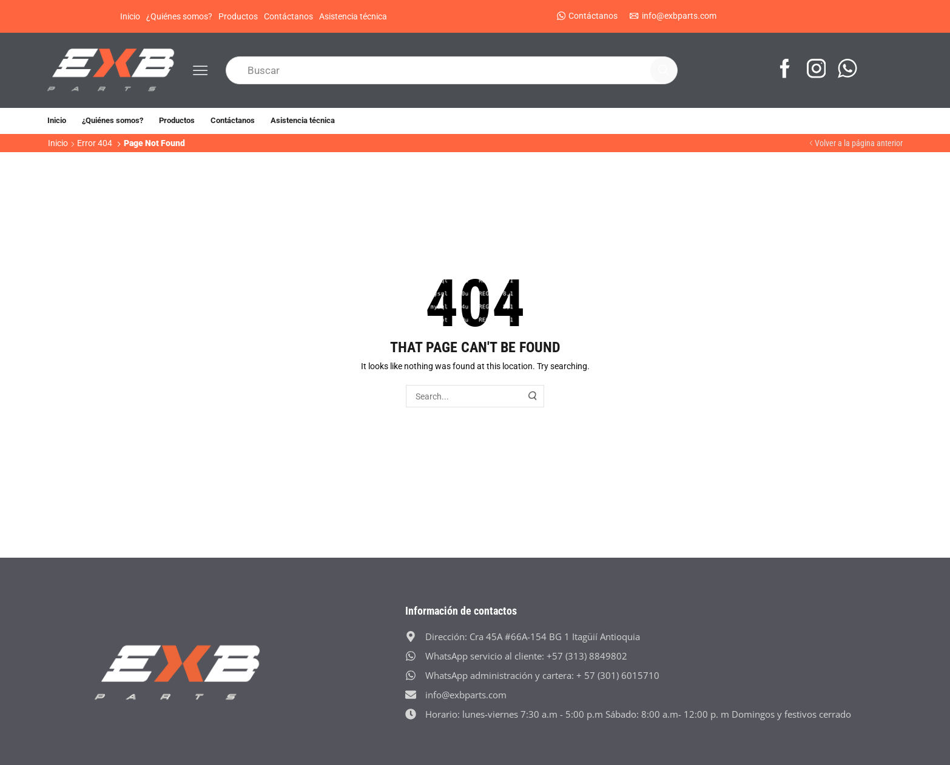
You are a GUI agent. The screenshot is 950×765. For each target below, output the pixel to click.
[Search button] (663, 70)
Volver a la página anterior (859, 143)
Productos (238, 16)
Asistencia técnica (353, 16)
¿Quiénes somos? (179, 16)
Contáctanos (288, 16)
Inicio (130, 16)
